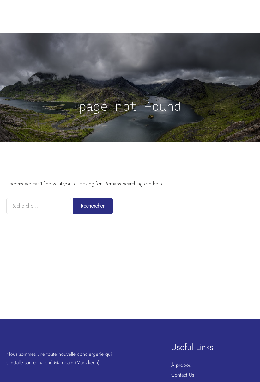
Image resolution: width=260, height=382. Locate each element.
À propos (181, 365)
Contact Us (182, 375)
